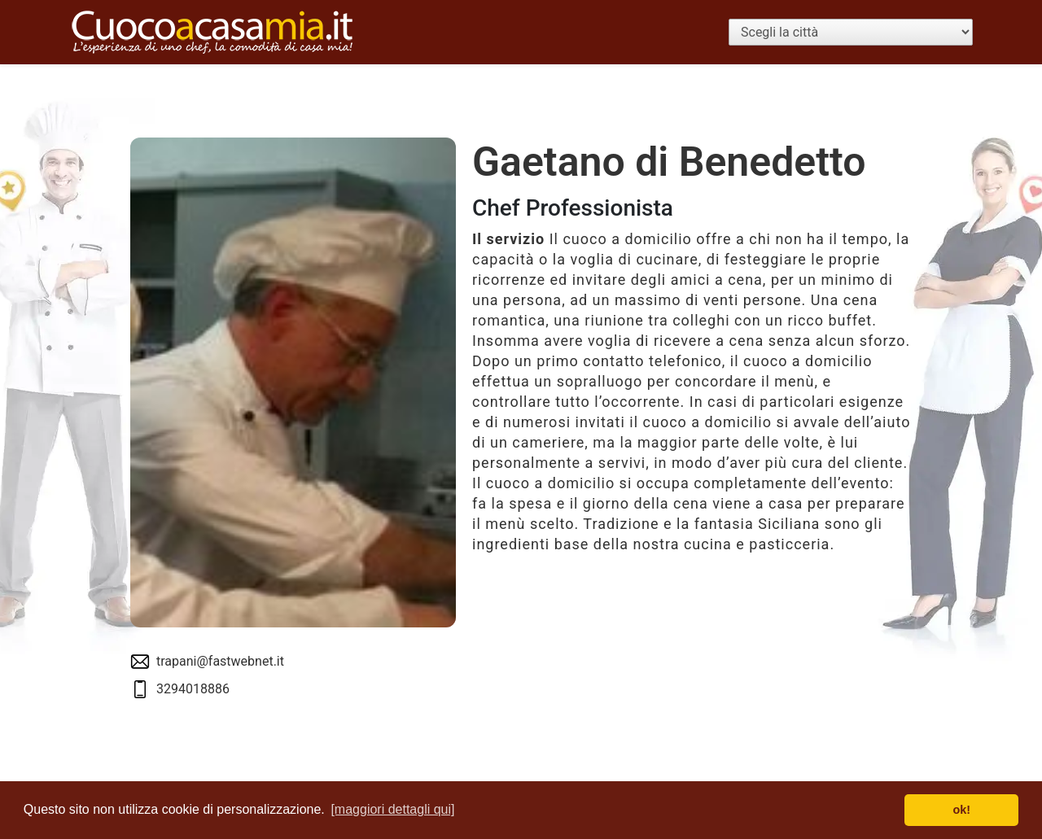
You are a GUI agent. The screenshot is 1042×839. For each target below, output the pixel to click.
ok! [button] (961, 809)
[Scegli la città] (851, 32)
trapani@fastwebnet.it (220, 661)
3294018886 (193, 689)
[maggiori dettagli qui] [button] (392, 809)
